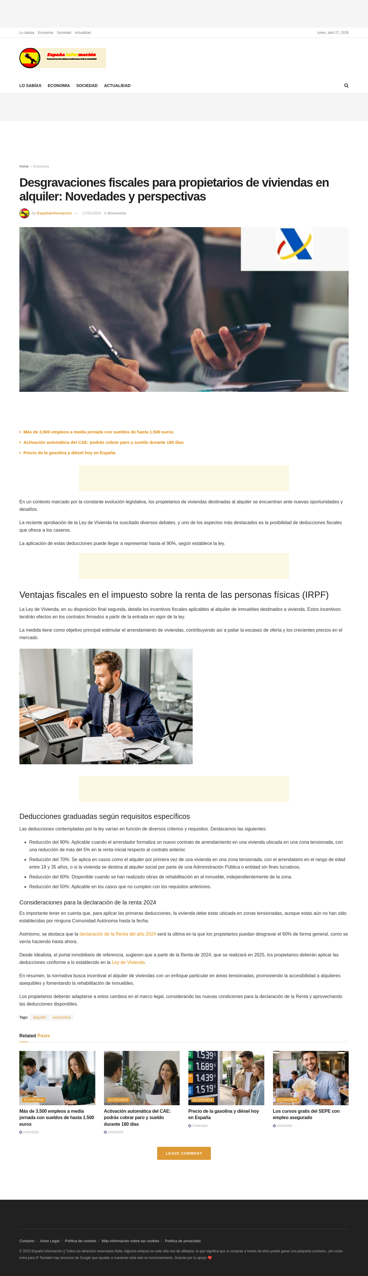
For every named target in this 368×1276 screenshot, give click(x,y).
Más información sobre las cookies (130, 1241)
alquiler (40, 1017)
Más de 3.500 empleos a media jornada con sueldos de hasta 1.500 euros (98, 431)
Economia (45, 33)
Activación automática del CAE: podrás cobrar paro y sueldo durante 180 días (103, 442)
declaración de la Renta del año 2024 (117, 934)
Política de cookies (80, 1241)
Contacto (26, 1241)
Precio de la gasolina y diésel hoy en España (70, 452)
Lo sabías (26, 33)
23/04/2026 (113, 1132)
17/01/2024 (91, 213)
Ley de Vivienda (128, 962)
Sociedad (64, 33)
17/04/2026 (198, 1125)
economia (61, 1017)
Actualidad (83, 33)
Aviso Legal (49, 1241)
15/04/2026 (282, 1125)
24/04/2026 (29, 1132)
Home (24, 166)
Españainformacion (54, 213)
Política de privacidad (183, 1241)
